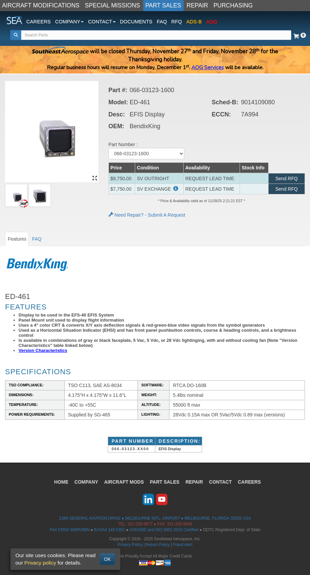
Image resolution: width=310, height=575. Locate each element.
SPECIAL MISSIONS (112, 5)
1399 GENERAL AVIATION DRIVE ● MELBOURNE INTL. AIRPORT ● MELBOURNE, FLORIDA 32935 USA (155, 518)
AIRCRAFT (124, 482)
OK (107, 559)
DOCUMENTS (136, 21)
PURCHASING (233, 5)
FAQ (162, 21)
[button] (175, 189)
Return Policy (158, 544)
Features (17, 239)
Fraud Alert (182, 544)
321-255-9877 (140, 524)
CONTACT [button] (101, 21)
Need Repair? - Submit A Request (146, 215)
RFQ (176, 21)
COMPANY (86, 482)
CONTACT (220, 482)
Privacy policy (40, 563)
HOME (61, 482)
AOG (211, 21)
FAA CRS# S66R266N (69, 529)
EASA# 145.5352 (109, 529)
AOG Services (207, 67)
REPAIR (197, 5)
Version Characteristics (43, 350)
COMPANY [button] (69, 21)
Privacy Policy (130, 544)
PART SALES (163, 5)
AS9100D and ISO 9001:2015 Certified (163, 529)
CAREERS (38, 21)
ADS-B (194, 21)
